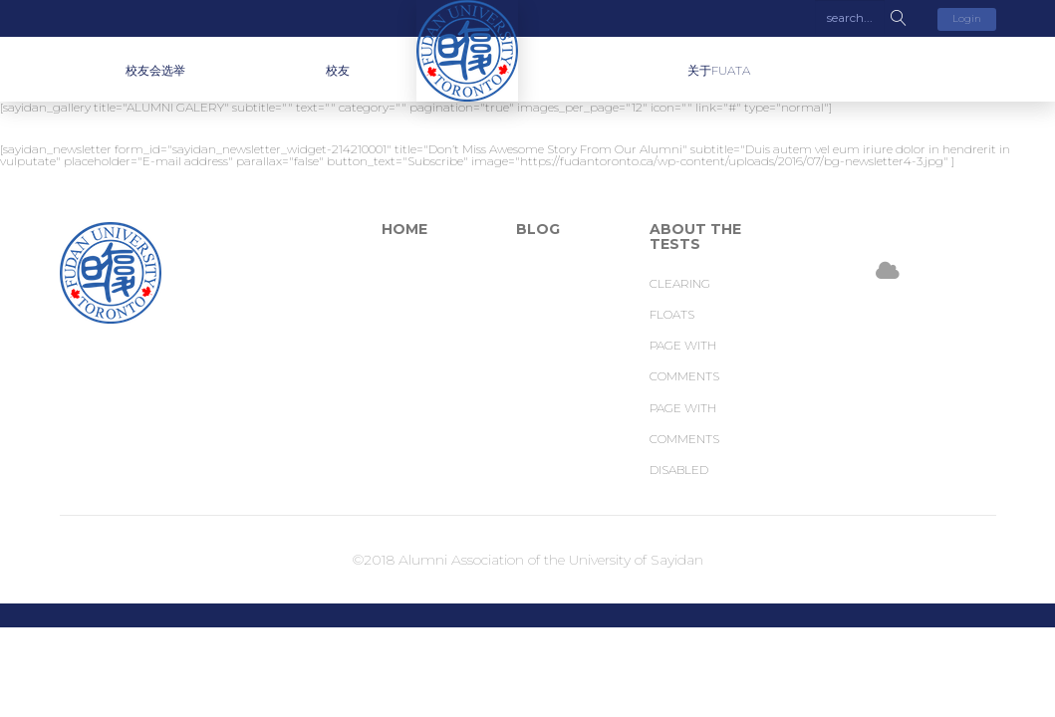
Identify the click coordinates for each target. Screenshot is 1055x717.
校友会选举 (155, 70)
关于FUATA (718, 70)
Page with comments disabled (684, 438)
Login (966, 18)
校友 (338, 70)
